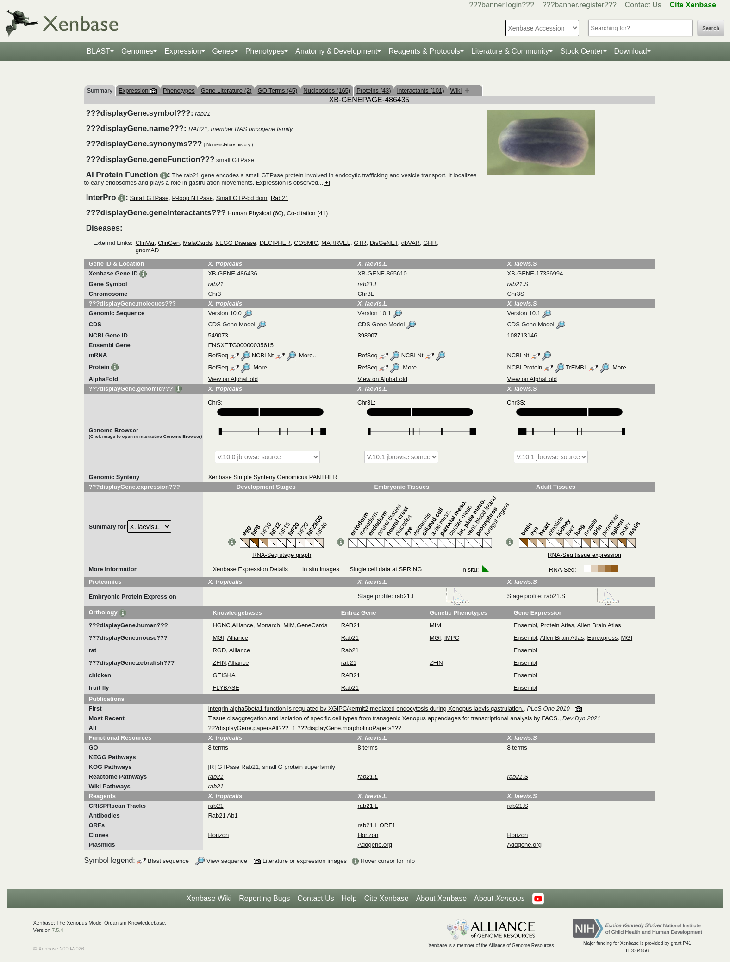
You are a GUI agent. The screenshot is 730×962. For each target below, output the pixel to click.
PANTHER (323, 477)
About (499, 898)
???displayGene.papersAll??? (248, 728)
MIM (289, 625)
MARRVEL (335, 242)
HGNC (221, 625)
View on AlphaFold (232, 378)
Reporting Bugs (264, 898)
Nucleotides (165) (326, 90)
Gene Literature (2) (226, 90)
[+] (326, 182)
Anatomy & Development (336, 51)
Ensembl (525, 625)
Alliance (242, 625)
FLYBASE (225, 687)
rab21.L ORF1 (376, 825)
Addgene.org (374, 844)
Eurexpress (602, 637)
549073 (218, 335)
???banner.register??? (580, 5)
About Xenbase (441, 898)
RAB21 (350, 625)
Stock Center (581, 51)
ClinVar (145, 242)
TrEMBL (576, 367)
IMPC (452, 637)
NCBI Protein (524, 367)
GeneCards (312, 625)
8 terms (218, 747)
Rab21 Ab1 (222, 815)
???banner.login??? (501, 5)
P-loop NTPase (192, 197)
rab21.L (432, 596)
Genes (223, 51)
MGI (218, 637)
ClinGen (169, 242)
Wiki (459, 90)
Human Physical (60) (256, 213)
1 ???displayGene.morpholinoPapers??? (347, 728)
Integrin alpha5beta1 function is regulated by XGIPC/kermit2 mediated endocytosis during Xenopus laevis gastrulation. (365, 708)
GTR (360, 242)
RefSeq (218, 355)
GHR (430, 242)
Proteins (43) (373, 90)
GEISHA (223, 675)
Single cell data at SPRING (385, 569)
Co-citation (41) (307, 213)
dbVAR (410, 242)
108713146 (522, 335)
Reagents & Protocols (424, 51)
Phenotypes (265, 51)
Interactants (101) (420, 90)
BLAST (98, 51)
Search (710, 28)
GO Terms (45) (278, 90)
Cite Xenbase (386, 898)
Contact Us (643, 5)
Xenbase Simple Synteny (241, 477)
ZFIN (219, 662)
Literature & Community (510, 51)
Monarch (268, 625)
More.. (307, 355)
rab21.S (582, 596)
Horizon (218, 834)
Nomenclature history (228, 144)
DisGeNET (384, 242)
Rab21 (279, 197)
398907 (367, 335)
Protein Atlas (557, 625)
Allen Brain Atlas (599, 625)
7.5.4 (57, 930)
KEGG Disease (235, 242)
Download (630, 51)
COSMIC (306, 242)
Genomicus (292, 477)
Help (349, 898)
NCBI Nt (263, 355)
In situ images (320, 569)
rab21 (348, 662)
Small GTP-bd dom (242, 197)
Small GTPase (149, 197)
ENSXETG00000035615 (241, 345)
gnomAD (147, 250)
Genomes (137, 51)
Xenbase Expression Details (250, 569)
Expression (182, 51)
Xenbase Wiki (208, 898)
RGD (219, 650)
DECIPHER (275, 242)
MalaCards (197, 242)
